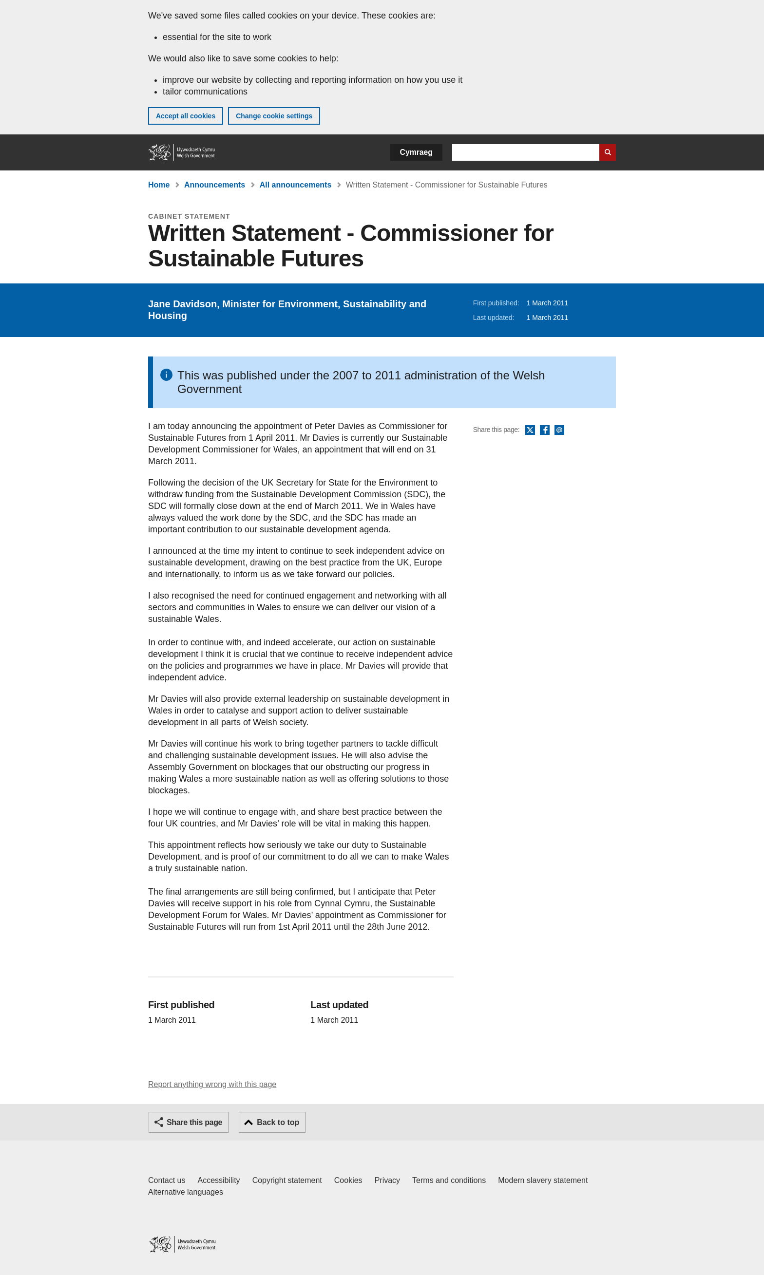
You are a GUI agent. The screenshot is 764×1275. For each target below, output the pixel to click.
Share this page (194, 1122)
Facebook (545, 430)
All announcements (296, 185)
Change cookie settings (274, 116)
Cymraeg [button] (416, 152)
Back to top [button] (278, 1122)
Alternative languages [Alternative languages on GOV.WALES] (185, 1192)
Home (159, 185)
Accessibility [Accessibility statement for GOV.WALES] (218, 1180)
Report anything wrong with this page (212, 1084)
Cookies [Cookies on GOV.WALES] (348, 1180)
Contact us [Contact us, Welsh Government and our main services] (166, 1180)
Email (559, 430)
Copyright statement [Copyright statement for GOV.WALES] (287, 1180)
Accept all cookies (185, 116)
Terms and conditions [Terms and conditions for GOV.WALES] (449, 1180)
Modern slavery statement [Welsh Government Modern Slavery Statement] (543, 1180)
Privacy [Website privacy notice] (387, 1180)
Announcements (214, 185)
